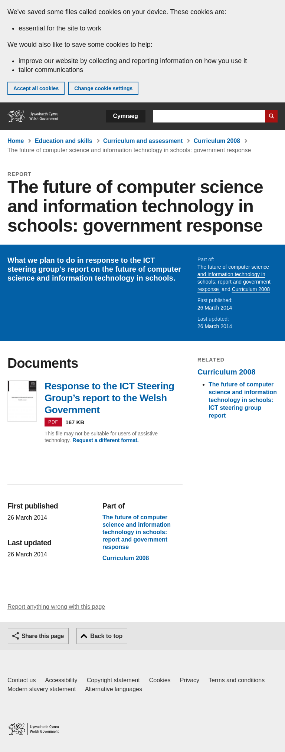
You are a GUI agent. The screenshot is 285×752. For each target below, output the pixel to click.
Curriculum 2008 (217, 141)
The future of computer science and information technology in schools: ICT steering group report (243, 400)
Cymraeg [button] (125, 116)
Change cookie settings (103, 88)
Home (15, 141)
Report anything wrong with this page (56, 607)
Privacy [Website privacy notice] (189, 680)
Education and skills (63, 141)
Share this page (43, 636)
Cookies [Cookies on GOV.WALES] (160, 680)
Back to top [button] (106, 636)
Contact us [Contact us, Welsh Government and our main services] (21, 680)
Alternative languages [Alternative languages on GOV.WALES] (113, 689)
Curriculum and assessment (143, 141)
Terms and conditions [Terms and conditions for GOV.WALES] (237, 680)
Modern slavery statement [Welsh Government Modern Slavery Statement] (41, 689)
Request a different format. (106, 440)
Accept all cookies (36, 88)
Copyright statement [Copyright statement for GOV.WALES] (113, 680)
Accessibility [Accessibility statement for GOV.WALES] (61, 680)
